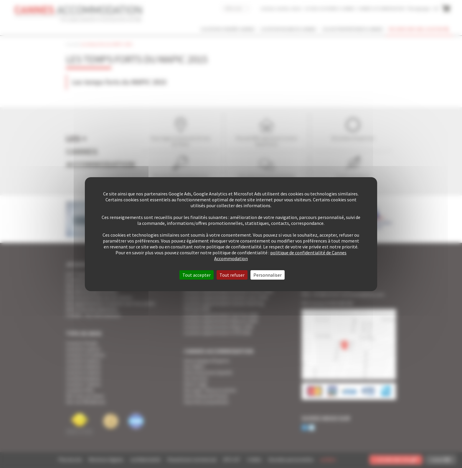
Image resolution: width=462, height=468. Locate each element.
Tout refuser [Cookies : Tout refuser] (232, 275)
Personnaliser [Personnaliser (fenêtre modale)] (267, 275)
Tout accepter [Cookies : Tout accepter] (196, 275)
